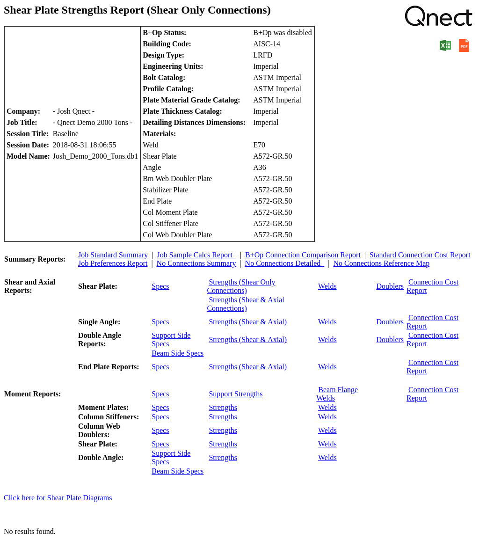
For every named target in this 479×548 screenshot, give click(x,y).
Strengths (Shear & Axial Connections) (245, 304)
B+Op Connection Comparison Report (303, 255)
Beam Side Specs (177, 353)
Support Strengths (235, 394)
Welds (327, 286)
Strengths (223, 407)
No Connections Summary (196, 263)
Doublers (390, 286)
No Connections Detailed (285, 263)
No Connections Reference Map (382, 263)
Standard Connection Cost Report (420, 255)
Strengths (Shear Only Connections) (241, 286)
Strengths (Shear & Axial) (248, 322)
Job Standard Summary (113, 255)
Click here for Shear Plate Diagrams (58, 498)
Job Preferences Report (112, 263)
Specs (160, 286)
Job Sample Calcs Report (196, 255)
